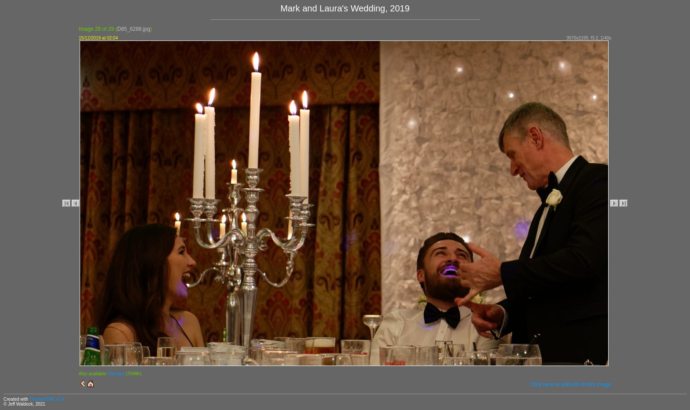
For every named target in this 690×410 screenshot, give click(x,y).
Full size (116, 373)
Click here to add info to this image (570, 384)
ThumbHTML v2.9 (47, 399)
